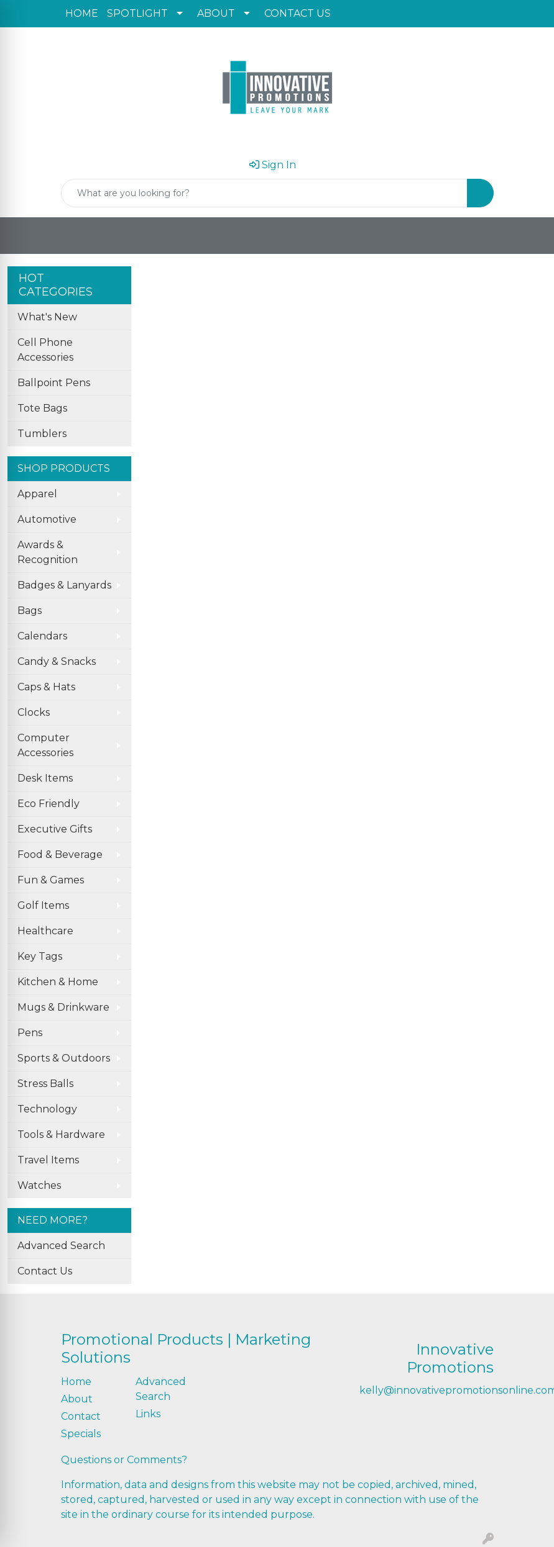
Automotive (46, 519)
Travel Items (48, 1160)
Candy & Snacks (56, 661)
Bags (29, 610)
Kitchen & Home (57, 982)
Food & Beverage (60, 854)
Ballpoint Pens (53, 383)
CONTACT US (297, 13)
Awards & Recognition (47, 552)
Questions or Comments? (124, 1460)
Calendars (42, 636)
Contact (81, 1416)
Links (148, 1414)
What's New (47, 317)
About (77, 1399)
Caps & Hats (46, 687)
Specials (81, 1434)
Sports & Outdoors (63, 1058)
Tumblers (42, 434)
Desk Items (45, 778)
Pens (29, 1033)
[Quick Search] (264, 193)
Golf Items (43, 905)
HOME (81, 13)
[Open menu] (529, 235)
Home (76, 1381)
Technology (47, 1109)
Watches (39, 1185)
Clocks (33, 712)
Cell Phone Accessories (45, 349)
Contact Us (44, 1271)
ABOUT (216, 13)
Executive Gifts (54, 829)
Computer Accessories (45, 745)
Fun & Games (50, 880)
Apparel (37, 494)
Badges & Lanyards (64, 585)
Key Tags (39, 956)
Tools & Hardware (61, 1134)
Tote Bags (42, 408)
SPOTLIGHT (137, 13)
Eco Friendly (48, 804)
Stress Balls (45, 1083)
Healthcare (45, 931)
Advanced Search (61, 1246)
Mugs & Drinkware (63, 1007)
